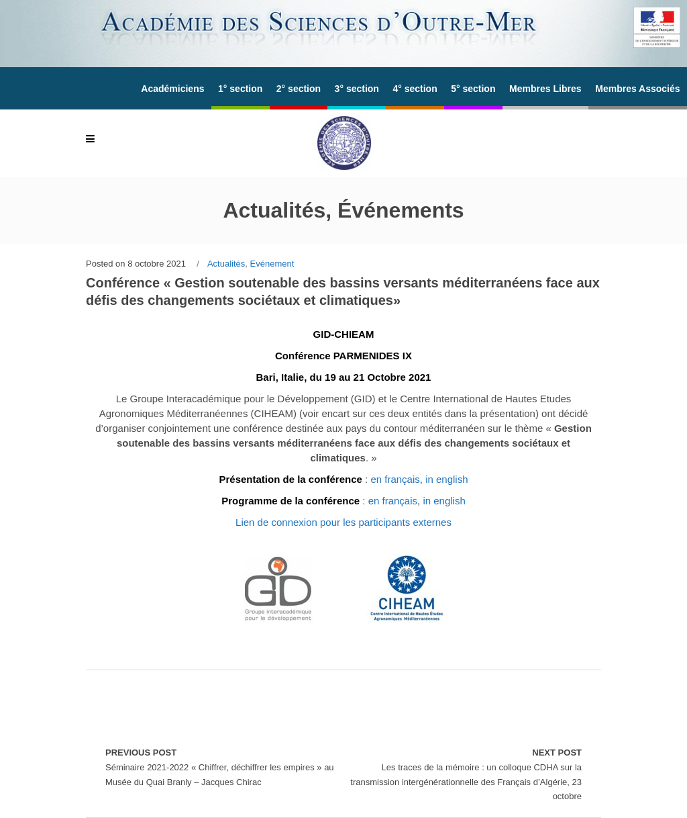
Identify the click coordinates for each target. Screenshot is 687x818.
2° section (298, 88)
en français (394, 479)
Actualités (226, 264)
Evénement (272, 264)
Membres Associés (637, 88)
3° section (357, 88)
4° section (414, 88)
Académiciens (172, 88)
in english (446, 479)
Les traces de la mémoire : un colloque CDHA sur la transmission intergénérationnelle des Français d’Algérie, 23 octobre (463, 773)
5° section (473, 88)
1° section (240, 88)
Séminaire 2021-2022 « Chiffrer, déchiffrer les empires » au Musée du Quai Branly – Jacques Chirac (224, 765)
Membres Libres (545, 88)
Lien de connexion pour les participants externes (343, 522)
